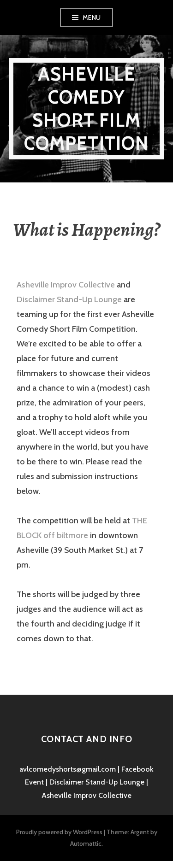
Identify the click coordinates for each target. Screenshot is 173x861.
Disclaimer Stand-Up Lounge (69, 299)
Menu (92, 17)
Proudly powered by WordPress (59, 832)
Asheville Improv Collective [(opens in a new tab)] (66, 285)
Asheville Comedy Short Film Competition (86, 108)
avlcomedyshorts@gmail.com (67, 769)
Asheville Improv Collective (86, 795)
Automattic (85, 843)
